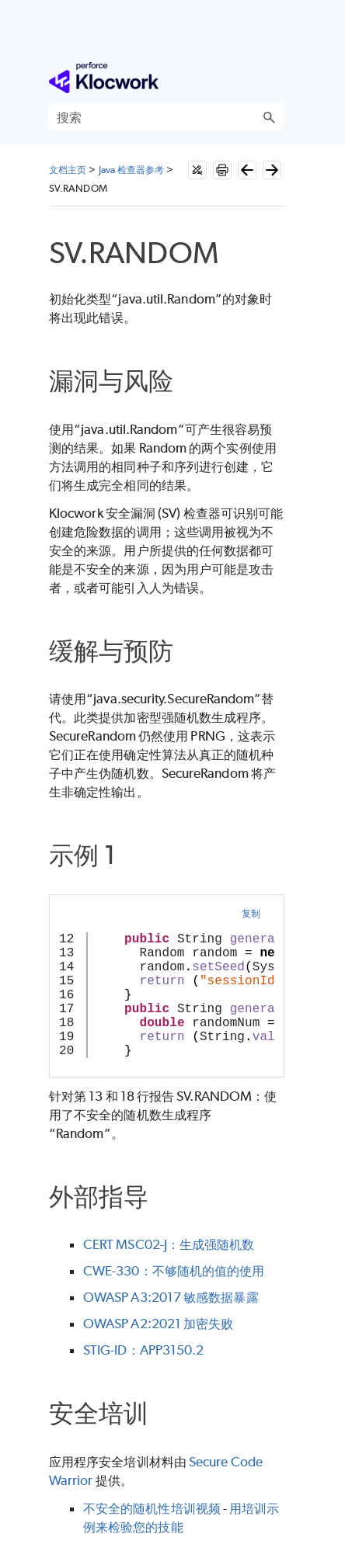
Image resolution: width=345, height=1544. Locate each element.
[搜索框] (166, 117)
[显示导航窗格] (274, 77)
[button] (269, 117)
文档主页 (67, 169)
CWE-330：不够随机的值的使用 (173, 1271)
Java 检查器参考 (132, 169)
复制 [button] (251, 913)
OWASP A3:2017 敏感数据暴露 (171, 1297)
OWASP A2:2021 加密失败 (158, 1323)
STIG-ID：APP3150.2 (143, 1350)
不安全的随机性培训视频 (152, 1508)
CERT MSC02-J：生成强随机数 (169, 1244)
